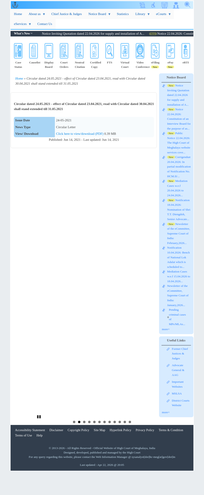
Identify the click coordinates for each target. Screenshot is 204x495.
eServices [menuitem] (21, 25)
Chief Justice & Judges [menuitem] (66, 14)
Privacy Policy (145, 453)
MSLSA (177, 393)
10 (120, 445)
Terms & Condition (171, 453)
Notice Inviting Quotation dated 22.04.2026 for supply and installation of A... (101, 33)
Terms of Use (23, 458)
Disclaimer (56, 453)
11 (125, 445)
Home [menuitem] (18, 14)
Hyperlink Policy (120, 453)
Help (39, 458)
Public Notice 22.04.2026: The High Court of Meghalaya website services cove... (178, 143)
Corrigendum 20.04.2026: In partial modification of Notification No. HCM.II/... (179, 167)
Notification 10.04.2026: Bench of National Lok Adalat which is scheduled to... (178, 257)
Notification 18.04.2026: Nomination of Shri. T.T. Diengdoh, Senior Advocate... (179, 210)
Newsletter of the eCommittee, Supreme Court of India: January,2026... (178, 296)
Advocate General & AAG (178, 370)
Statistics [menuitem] (123, 14)
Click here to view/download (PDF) (80, 133)
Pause (39, 439)
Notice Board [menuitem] (98, 15)
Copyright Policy (78, 453)
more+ (166, 329)
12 (130, 445)
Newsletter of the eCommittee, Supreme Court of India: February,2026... (178, 234)
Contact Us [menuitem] (44, 24)
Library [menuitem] (141, 15)
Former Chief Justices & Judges (180, 353)
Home (19, 78)
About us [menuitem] (35, 15)
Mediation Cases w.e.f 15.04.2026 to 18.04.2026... (178, 276)
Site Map (99, 453)
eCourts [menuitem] (162, 15)
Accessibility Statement (30, 453)
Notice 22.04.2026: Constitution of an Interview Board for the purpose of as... (179, 119)
